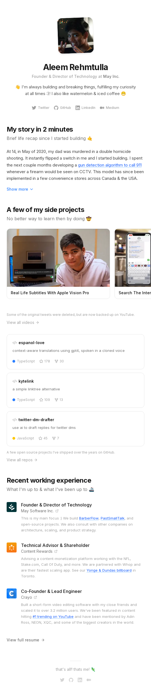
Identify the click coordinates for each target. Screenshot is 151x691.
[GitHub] (71, 680)
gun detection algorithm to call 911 (110, 165)
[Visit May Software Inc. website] (57, 511)
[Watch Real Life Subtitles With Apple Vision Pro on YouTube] (58, 264)
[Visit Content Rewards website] (56, 551)
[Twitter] (62, 680)
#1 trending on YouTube (53, 616)
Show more (20, 189)
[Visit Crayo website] (35, 597)
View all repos (22, 459)
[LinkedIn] (80, 680)
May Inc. (111, 76)
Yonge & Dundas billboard (109, 570)
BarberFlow (88, 518)
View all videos (23, 322)
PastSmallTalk (112, 518)
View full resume (26, 640)
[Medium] (89, 680)
